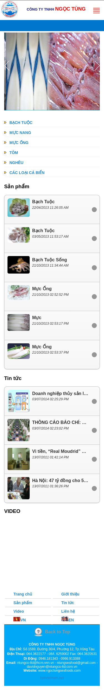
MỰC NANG (17, 132)
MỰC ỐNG (16, 142)
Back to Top (57, 631)
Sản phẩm (22, 602)
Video (18, 611)
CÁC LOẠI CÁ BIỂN (24, 172)
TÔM (11, 152)
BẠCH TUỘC (18, 122)
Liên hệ (68, 611)
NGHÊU (13, 162)
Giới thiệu (70, 594)
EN (67, 620)
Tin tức (67, 602)
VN (19, 620)
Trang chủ (22, 594)
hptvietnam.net (52, 678)
